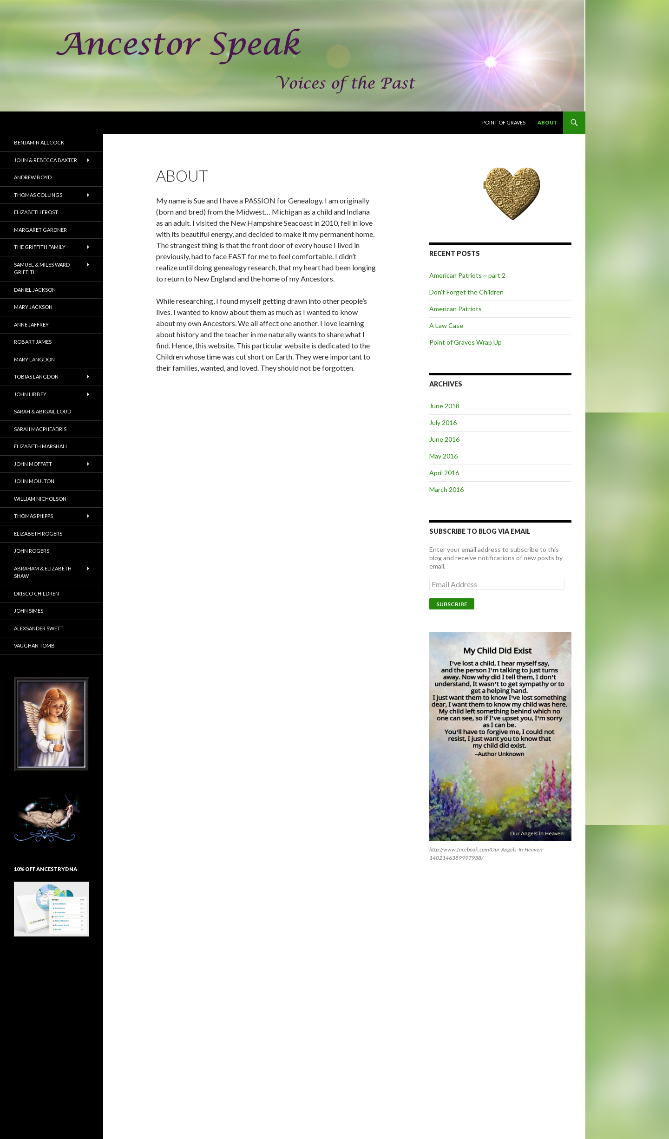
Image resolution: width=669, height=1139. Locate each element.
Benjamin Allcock (39, 142)
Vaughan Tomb (34, 645)
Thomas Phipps (33, 516)
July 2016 (443, 422)
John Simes (28, 611)
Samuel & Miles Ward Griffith (42, 268)
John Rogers (31, 551)
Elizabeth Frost (36, 212)
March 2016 (446, 489)
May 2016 (443, 456)
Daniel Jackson (35, 290)
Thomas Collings (38, 195)
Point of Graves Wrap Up (465, 342)
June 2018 (444, 406)
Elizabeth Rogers (38, 533)
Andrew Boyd (33, 177)
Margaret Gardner (40, 230)
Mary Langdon (34, 359)
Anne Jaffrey (31, 324)
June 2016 (444, 439)
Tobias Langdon (36, 376)
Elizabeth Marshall (41, 446)
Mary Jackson (33, 307)
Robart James (33, 342)
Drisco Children (36, 593)
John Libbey (30, 394)
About (547, 122)
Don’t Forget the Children (466, 292)
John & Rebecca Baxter (45, 160)
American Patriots (455, 309)
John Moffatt (33, 464)
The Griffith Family (40, 247)
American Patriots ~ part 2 (467, 275)
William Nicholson (40, 499)
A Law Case (446, 325)
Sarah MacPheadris (40, 429)
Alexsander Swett (39, 628)
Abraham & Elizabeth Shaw (43, 572)
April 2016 (444, 473)
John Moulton (34, 481)
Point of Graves (503, 122)
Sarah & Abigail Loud (42, 411)
